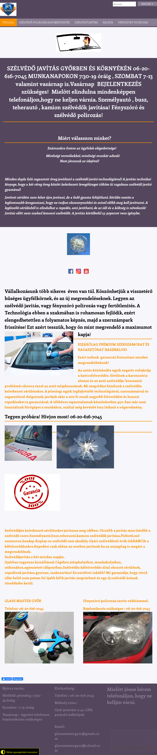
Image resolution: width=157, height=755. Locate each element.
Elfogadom (130, 747)
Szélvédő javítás (86, 22)
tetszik (6, 679)
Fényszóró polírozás (133, 22)
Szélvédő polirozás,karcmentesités (44, 22)
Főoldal (8, 22)
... (154, 22)
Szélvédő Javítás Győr (8, 9)
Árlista (108, 22)
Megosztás (17, 679)
